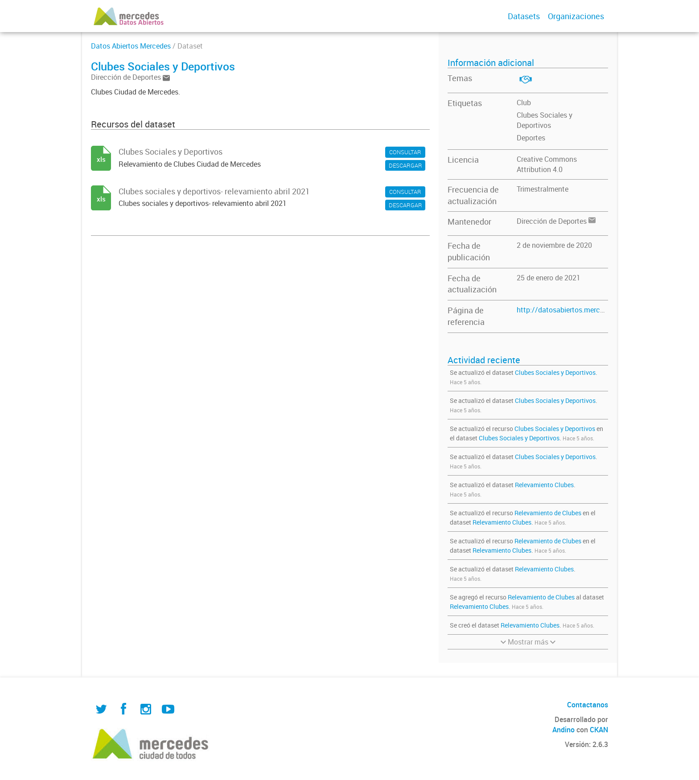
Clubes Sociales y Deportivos (544, 120)
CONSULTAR (405, 152)
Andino (563, 730)
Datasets (524, 16)
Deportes (531, 138)
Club (524, 102)
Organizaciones (576, 16)
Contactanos (587, 705)
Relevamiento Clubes (544, 484)
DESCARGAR (405, 165)
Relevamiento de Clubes (547, 513)
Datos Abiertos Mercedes (131, 46)
